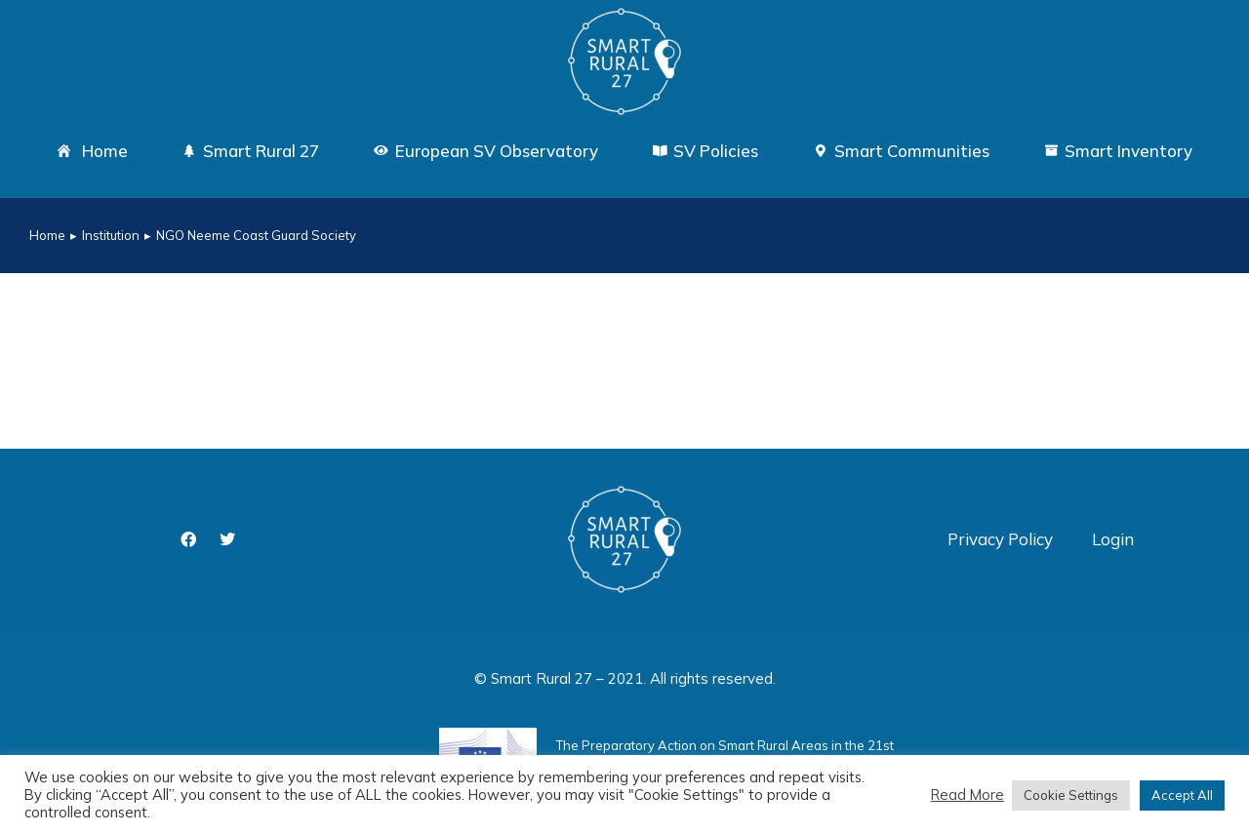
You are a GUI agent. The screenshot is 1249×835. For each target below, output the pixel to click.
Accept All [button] (1182, 795)
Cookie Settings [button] (1071, 795)
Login (1113, 539)
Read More (967, 795)
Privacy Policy (1000, 539)
